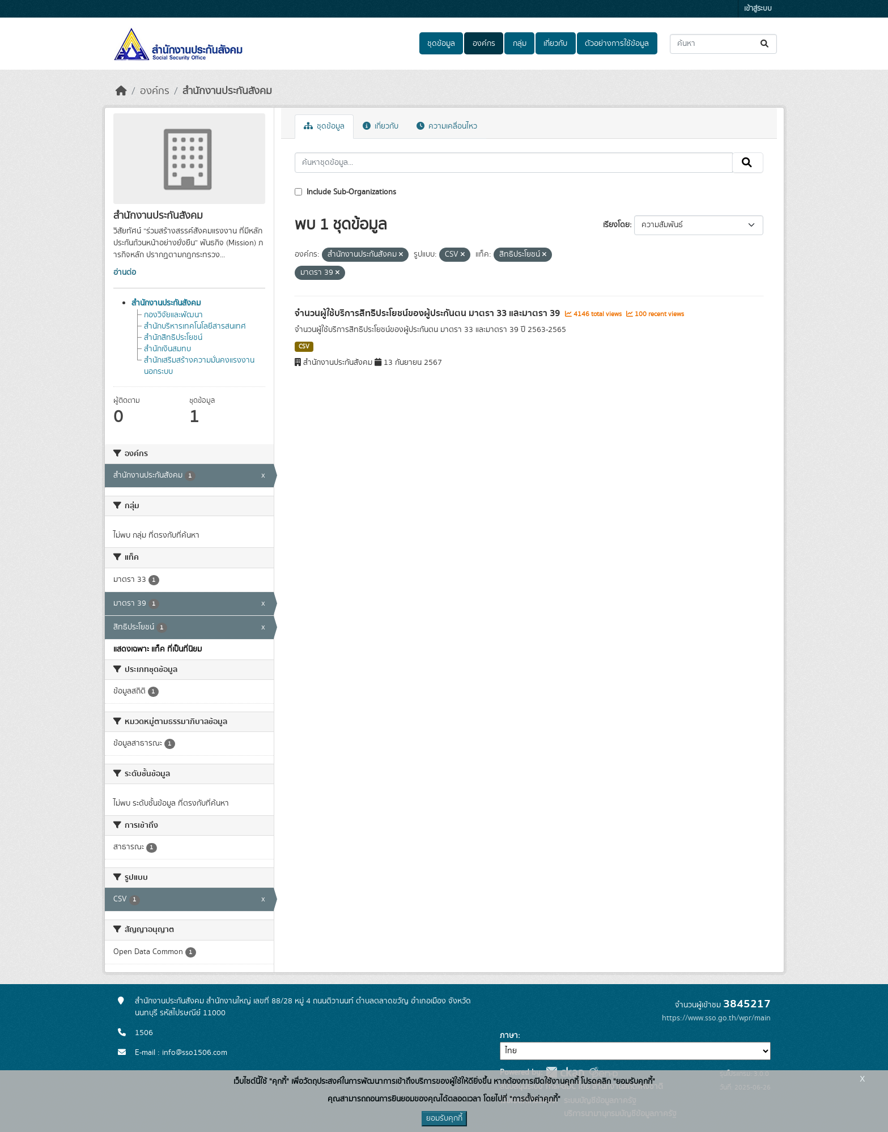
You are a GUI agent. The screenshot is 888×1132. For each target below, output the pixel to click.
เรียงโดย (616, 225)
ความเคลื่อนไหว (447, 126)
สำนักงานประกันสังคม (227, 91)
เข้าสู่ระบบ (758, 8)
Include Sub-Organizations (345, 192)
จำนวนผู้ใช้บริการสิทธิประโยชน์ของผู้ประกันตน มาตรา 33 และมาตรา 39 (428, 313)
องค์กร (484, 43)
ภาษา (509, 1035)
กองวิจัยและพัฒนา (173, 315)
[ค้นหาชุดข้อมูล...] (723, 44)
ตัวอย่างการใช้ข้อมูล (617, 43)
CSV (304, 346)
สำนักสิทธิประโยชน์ (173, 337)
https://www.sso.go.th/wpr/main (716, 1018)
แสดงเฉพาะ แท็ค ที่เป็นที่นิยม (157, 649)
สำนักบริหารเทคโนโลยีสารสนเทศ (195, 326)
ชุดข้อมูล (441, 43)
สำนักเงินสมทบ (167, 349)
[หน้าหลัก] (121, 91)
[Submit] (765, 44)
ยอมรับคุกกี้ (444, 1118)
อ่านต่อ (124, 272)
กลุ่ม (519, 43)
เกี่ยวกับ (555, 43)
